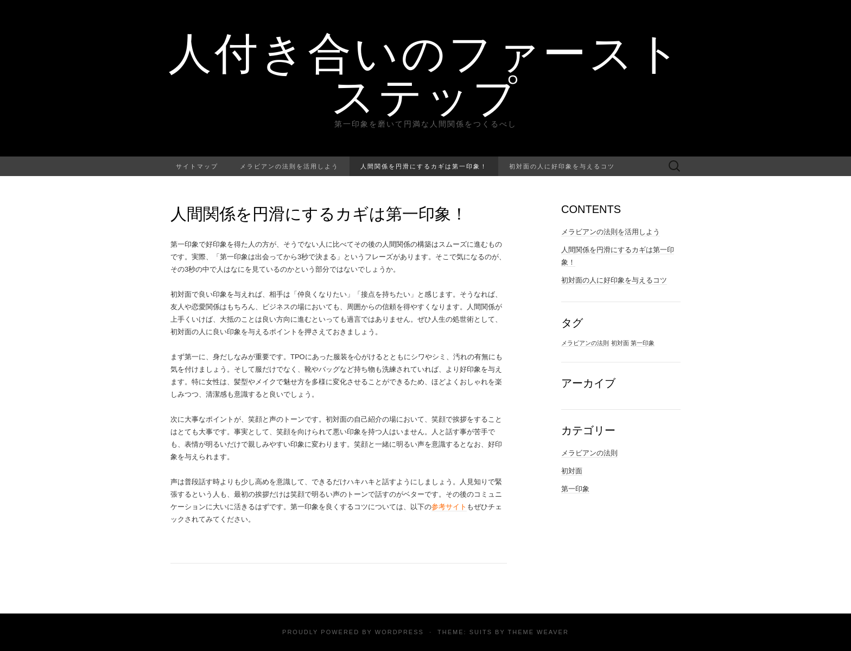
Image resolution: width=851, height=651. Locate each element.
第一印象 (575, 489)
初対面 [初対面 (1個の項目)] (620, 343)
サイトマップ (197, 166)
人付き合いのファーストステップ (425, 73)
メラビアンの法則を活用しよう (289, 166)
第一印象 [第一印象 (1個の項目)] (643, 343)
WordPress (399, 632)
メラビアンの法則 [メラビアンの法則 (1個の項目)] (585, 343)
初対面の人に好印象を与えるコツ (562, 166)
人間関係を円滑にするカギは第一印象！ (423, 166)
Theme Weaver (537, 632)
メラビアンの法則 (589, 453)
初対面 (571, 471)
